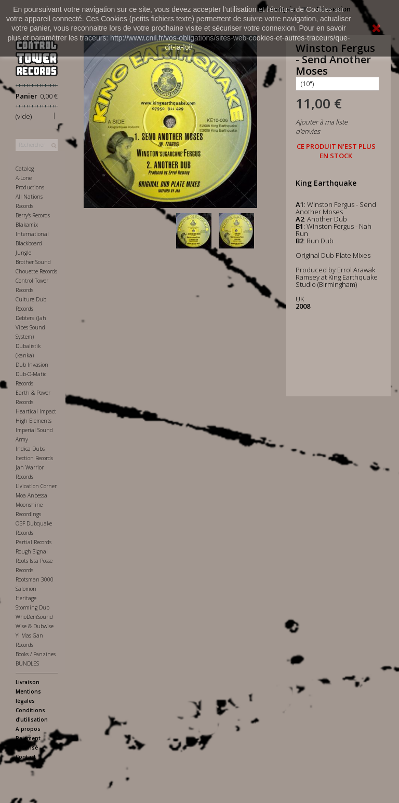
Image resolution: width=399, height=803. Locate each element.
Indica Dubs (30, 448)
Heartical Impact (36, 411)
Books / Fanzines (36, 654)
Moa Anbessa (31, 495)
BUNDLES (27, 663)
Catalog (25, 168)
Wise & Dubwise (35, 626)
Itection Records (34, 458)
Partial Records (33, 542)
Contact (26, 756)
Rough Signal (32, 551)
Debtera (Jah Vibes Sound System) (31, 327)
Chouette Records (36, 271)
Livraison (27, 682)
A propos (28, 728)
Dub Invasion (32, 364)
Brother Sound (33, 262)
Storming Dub (32, 607)
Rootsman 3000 (35, 579)
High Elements (33, 420)
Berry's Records (33, 215)
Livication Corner (36, 486)
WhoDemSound (34, 616)
